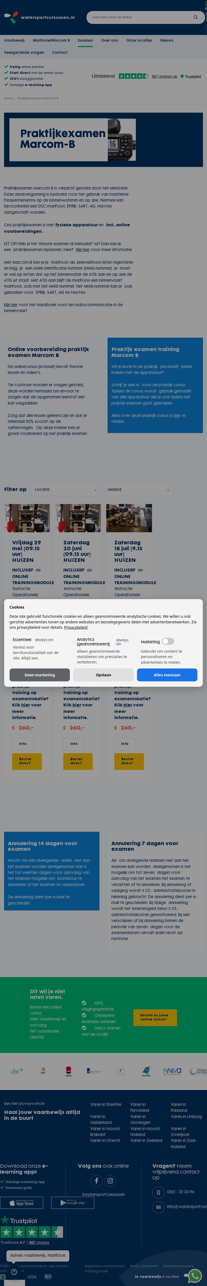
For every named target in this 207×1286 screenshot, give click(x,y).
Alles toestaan (167, 674)
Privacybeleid (76, 627)
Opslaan (103, 674)
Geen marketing (40, 674)
